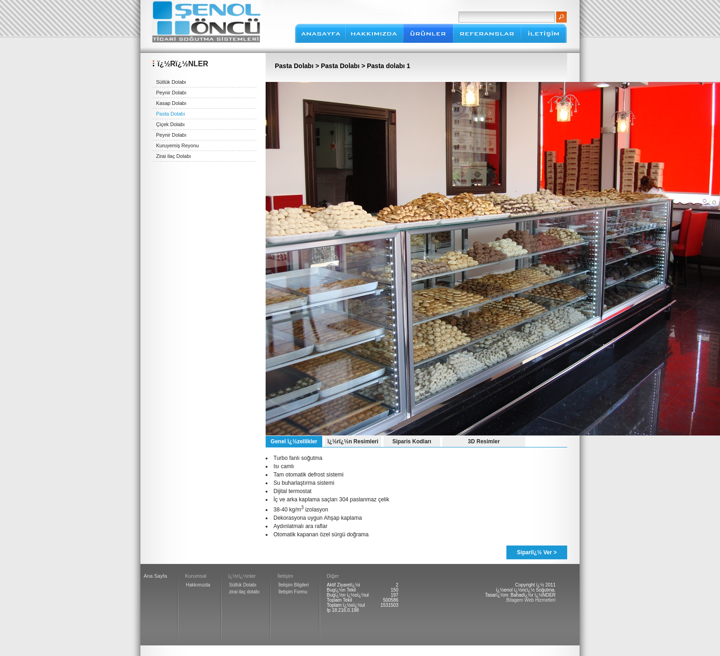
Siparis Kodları (411, 441)
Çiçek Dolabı (170, 124)
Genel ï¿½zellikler (294, 441)
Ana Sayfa (155, 576)
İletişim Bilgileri (294, 584)
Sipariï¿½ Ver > (537, 552)
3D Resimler (483, 441)
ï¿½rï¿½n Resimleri (352, 441)
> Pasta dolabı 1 (385, 66)
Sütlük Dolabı (171, 82)
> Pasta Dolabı (337, 66)
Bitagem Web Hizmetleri (531, 600)
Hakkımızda (198, 584)
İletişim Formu (293, 591)
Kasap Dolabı (171, 103)
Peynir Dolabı (171, 92)
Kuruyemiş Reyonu (177, 145)
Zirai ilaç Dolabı (173, 156)
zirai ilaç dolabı (244, 591)
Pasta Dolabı (170, 113)
